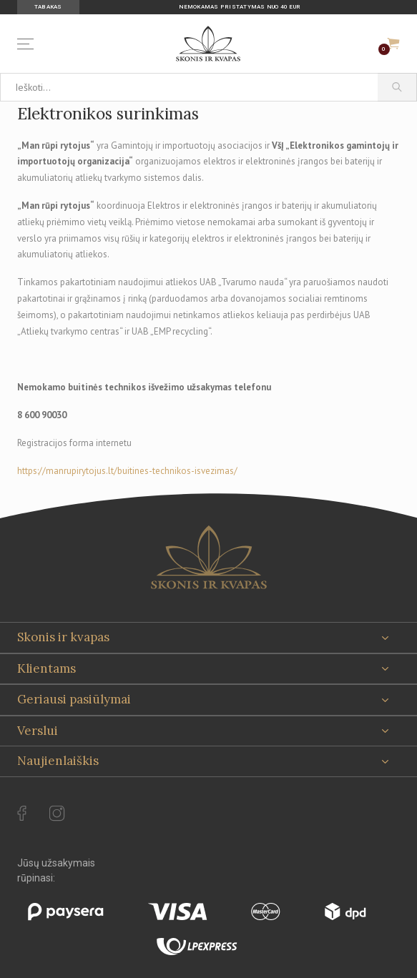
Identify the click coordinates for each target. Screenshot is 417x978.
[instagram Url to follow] (57, 813)
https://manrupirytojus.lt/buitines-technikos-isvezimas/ (127, 471)
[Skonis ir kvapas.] (209, 557)
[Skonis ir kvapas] (208, 43)
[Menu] (28, 44)
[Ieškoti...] (189, 87)
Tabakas (48, 7)
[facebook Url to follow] (22, 813)
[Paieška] (397, 87)
